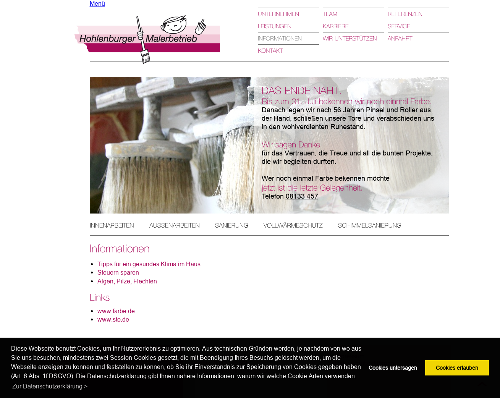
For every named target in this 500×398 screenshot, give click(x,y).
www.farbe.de (116, 310)
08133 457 (302, 196)
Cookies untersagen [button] (393, 368)
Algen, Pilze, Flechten (127, 281)
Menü (97, 3)
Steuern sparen (118, 272)
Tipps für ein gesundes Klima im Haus (149, 263)
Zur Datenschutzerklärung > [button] (49, 386)
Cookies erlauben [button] (457, 368)
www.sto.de (113, 319)
